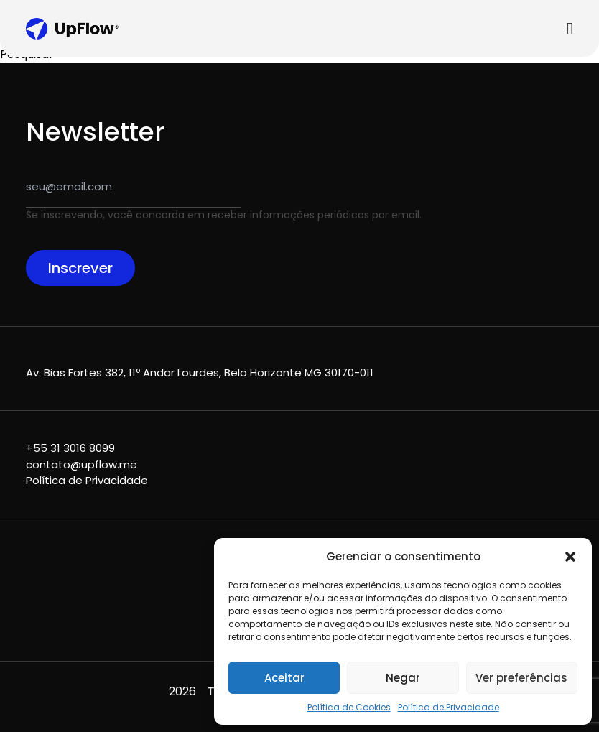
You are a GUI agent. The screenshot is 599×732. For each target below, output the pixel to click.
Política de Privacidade (448, 707)
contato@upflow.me (81, 464)
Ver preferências (521, 677)
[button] (570, 557)
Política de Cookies (349, 707)
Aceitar (284, 677)
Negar (403, 677)
